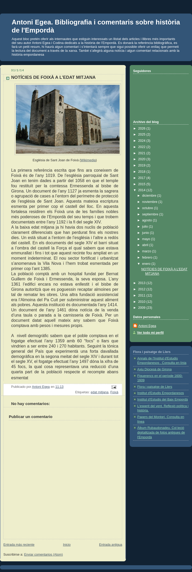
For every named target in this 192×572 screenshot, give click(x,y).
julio (145, 226)
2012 (142, 289)
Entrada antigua (110, 545)
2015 (142, 184)
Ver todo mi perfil (150, 333)
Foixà (114, 392)
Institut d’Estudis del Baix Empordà (162, 399)
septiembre (150, 214)
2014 (142, 190)
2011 (142, 295)
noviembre (150, 202)
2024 (142, 141)
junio (146, 233)
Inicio (67, 545)
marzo (147, 251)
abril (145, 245)
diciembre (149, 195)
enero (147, 264)
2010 (142, 302)
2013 (142, 283)
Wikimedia (88, 160)
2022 (142, 147)
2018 (142, 171)
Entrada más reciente (19, 545)
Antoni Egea (147, 326)
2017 (142, 178)
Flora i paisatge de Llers (154, 387)
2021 (142, 153)
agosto (147, 220)
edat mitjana (99, 392)
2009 (142, 308)
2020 (142, 159)
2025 (142, 134)
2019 (142, 165)
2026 (142, 128)
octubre (148, 208)
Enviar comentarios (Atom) (43, 554)
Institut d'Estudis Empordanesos (160, 393)
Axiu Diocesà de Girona (154, 369)
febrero (147, 257)
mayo (146, 239)
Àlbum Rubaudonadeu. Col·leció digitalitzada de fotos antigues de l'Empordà (161, 432)
